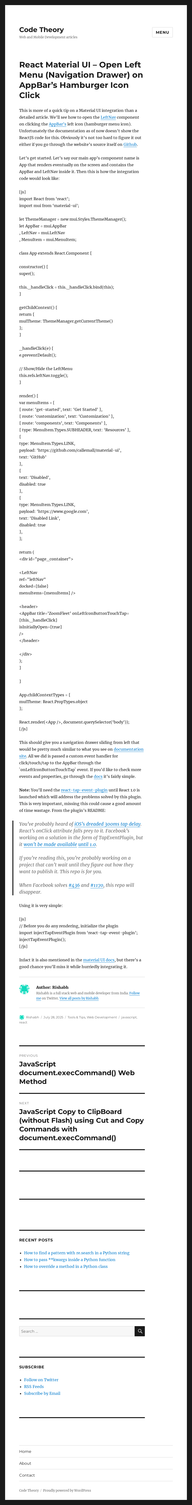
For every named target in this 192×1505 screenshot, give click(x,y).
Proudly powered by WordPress (67, 1490)
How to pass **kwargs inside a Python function (69, 1259)
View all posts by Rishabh (79, 998)
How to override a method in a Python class (66, 1266)
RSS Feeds (34, 1386)
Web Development (102, 1017)
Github (130, 144)
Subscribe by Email (42, 1393)
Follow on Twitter (41, 1379)
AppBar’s (57, 124)
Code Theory (41, 29)
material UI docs (98, 959)
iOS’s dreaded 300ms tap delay (107, 824)
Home (25, 1451)
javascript (129, 1017)
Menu (162, 32)
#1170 (96, 885)
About (25, 1463)
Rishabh (32, 1017)
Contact (27, 1475)
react (23, 1022)
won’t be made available (50, 844)
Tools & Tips (76, 1017)
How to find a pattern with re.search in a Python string (77, 1252)
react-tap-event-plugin (84, 790)
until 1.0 (87, 844)
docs (98, 776)
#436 (74, 885)
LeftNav (108, 117)
